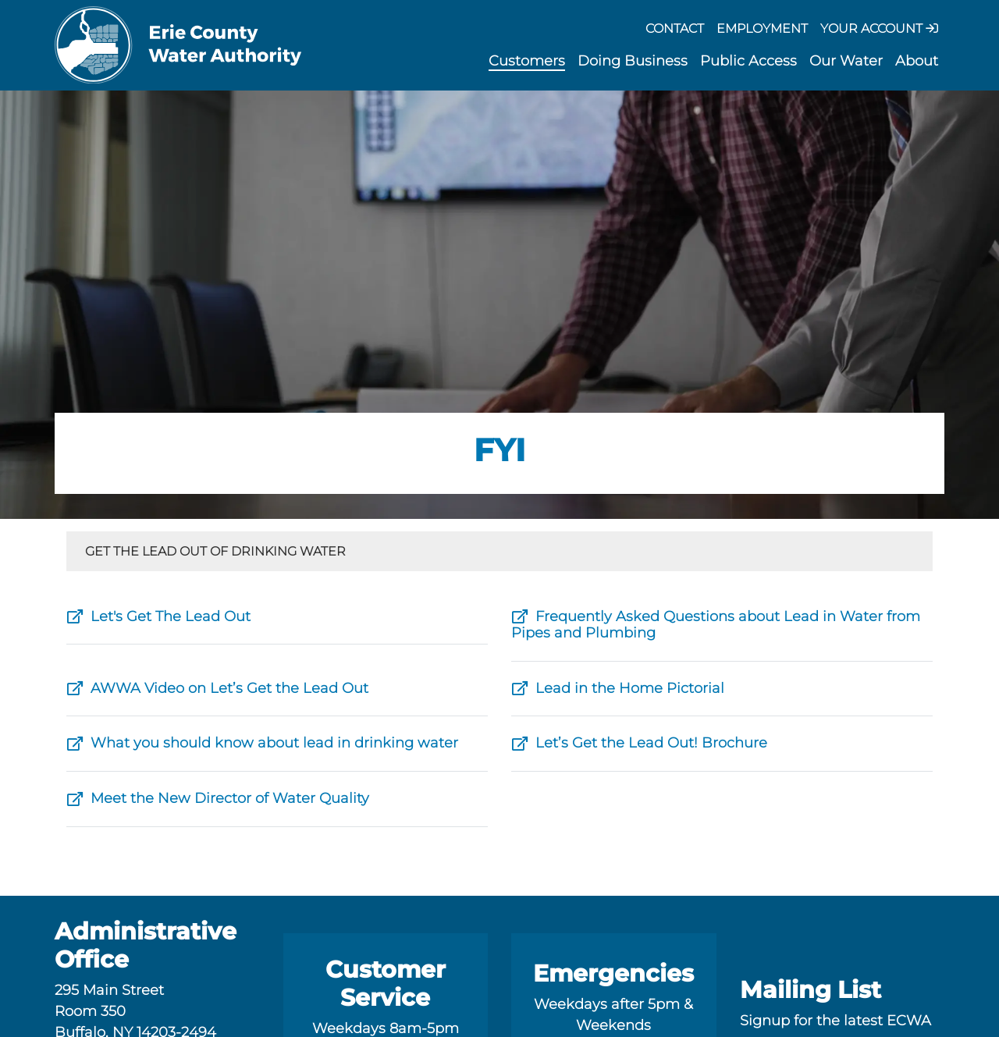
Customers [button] (527, 60)
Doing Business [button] (633, 60)
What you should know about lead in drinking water (262, 742)
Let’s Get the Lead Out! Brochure (639, 742)
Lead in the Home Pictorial (617, 688)
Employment (762, 28)
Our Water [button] (846, 60)
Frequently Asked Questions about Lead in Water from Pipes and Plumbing (715, 625)
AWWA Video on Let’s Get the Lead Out (217, 688)
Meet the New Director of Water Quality (217, 798)
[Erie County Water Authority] (179, 45)
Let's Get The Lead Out (158, 616)
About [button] (916, 60)
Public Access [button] (748, 60)
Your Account (879, 28)
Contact (674, 28)
